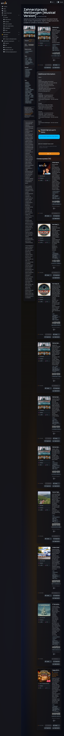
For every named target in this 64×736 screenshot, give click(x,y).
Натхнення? (6, 32)
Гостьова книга (7, 47)
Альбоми (6, 21)
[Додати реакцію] (54, 60)
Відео (4, 8)
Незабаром (6, 28)
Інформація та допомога (8, 41)
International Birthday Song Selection (55, 675)
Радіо (5, 30)
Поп (53, 313)
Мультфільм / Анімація (27, 64)
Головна (4, 6)
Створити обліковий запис (10, 38)
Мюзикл (26, 52)
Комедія (26, 61)
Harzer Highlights (57, 492)
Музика (4, 15)
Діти (31, 61)
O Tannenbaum (56, 604)
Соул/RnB (54, 419)
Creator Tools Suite (7, 13)
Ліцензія (6, 43)
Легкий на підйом (28, 69)
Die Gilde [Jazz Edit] (58, 224)
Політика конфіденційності (10, 51)
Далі (49, 153)
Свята (54, 194)
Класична (54, 638)
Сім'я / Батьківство (28, 62)
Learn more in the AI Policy (29, 113)
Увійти (5, 36)
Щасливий (27, 70)
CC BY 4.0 (30, 40)
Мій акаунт (5, 34)
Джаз (54, 251)
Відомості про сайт (8, 49)
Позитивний (27, 72)
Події (30, 58)
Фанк (57, 366)
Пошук (5, 17)
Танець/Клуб (55, 315)
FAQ (5, 45)
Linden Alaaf (55, 547)
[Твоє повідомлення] (49, 148)
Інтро (26, 58)
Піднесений (27, 73)
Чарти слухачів (7, 23)
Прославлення (55, 192)
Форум (4, 11)
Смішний (27, 76)
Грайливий (27, 75)
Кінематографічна (28, 51)
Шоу (26, 59)
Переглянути (7, 19)
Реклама (30, 59)
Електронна (55, 464)
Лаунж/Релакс (55, 253)
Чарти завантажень (8, 26)
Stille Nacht (55, 162)
